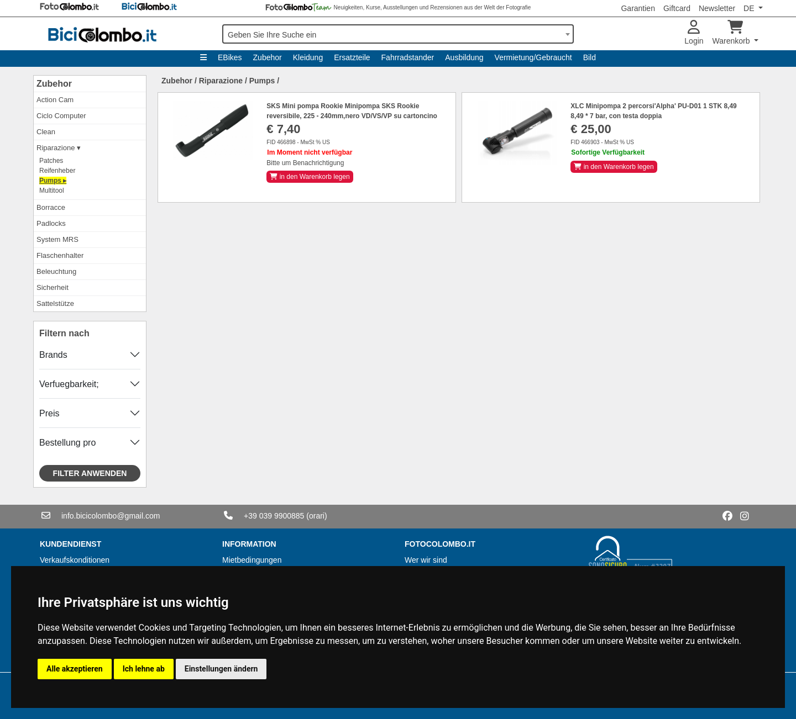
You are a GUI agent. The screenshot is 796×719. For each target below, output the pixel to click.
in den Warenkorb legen (309, 177)
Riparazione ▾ (58, 148)
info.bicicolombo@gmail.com (110, 515)
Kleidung (308, 57)
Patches (51, 161)
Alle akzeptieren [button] (74, 668)
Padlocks (51, 223)
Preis (49, 413)
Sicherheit (52, 287)
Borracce (50, 207)
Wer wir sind (426, 560)
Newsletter (717, 8)
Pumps (262, 80)
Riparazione (221, 80)
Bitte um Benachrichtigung (305, 163)
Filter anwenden (90, 473)
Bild (589, 57)
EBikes (230, 57)
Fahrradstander (407, 57)
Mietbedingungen (251, 560)
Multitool (51, 190)
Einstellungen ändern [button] (221, 668)
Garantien (637, 8)
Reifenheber (57, 171)
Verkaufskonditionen (74, 560)
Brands (53, 355)
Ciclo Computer (61, 116)
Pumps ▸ (52, 180)
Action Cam (55, 100)
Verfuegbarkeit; (69, 384)
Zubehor (267, 57)
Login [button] (693, 32)
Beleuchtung (56, 271)
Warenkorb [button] (732, 32)
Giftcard (676, 8)
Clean (45, 132)
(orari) (316, 515)
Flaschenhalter (59, 255)
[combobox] (398, 34)
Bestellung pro (67, 442)
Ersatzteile (352, 57)
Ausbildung (464, 57)
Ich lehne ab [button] (144, 668)
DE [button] (749, 8)
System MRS (57, 239)
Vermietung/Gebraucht (533, 57)
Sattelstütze (55, 303)
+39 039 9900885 (274, 515)
